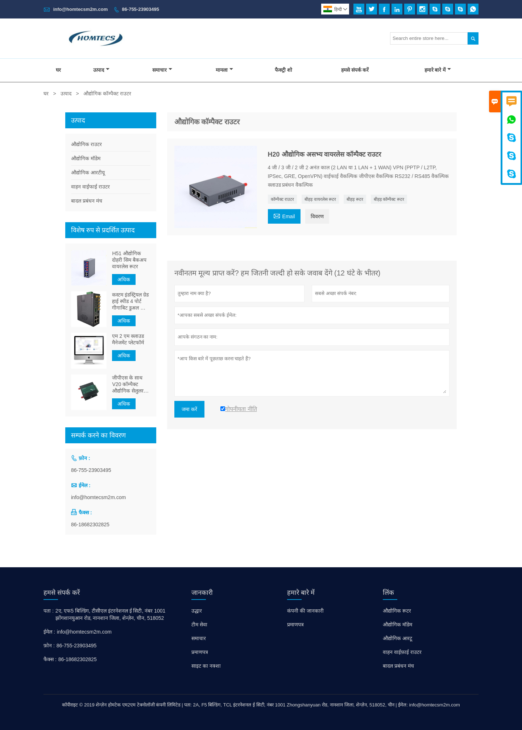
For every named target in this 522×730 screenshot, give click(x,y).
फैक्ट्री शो (283, 70)
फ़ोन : (49, 645)
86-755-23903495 (140, 9)
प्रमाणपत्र (199, 652)
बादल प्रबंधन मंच (86, 201)
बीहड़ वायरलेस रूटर (320, 199)
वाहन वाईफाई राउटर (90, 187)
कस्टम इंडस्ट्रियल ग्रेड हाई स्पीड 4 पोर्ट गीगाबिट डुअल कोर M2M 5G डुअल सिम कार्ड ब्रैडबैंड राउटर (130, 301)
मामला (224, 70)
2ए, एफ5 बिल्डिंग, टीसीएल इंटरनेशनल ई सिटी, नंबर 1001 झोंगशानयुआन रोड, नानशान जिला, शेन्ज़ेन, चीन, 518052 (110, 614)
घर (58, 70)
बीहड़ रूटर (355, 199)
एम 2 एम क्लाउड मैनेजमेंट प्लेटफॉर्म (128, 339)
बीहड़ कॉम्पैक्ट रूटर (389, 199)
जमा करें (189, 409)
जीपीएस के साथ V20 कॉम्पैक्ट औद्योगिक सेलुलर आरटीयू (128, 384)
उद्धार (196, 611)
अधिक (123, 279)
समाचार (162, 70)
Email (284, 215)
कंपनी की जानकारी (305, 611)
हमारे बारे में (437, 70)
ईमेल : (49, 632)
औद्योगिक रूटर (397, 611)
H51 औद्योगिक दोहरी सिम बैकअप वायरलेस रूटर (129, 259)
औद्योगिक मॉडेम (85, 158)
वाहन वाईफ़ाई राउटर (402, 652)
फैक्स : (50, 659)
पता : (49, 611)
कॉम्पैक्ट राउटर (282, 199)
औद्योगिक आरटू (397, 638)
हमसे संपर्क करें (355, 70)
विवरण (317, 216)
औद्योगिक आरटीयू (88, 172)
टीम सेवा (199, 624)
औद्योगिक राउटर (86, 144)
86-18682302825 (90, 524)
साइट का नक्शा (206, 666)
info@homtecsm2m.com (80, 9)
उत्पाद (101, 70)
